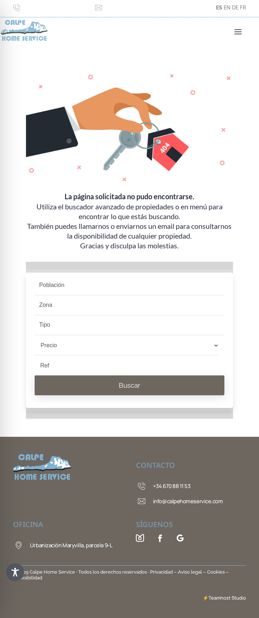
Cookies (216, 572)
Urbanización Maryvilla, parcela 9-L (71, 545)
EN (227, 5)
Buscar (129, 385)
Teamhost (219, 598)
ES (219, 5)
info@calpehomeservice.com (188, 501)
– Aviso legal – (190, 572)
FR (243, 5)
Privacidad (162, 572)
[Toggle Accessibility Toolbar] (15, 572)
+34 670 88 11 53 (171, 486)
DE (235, 5)
